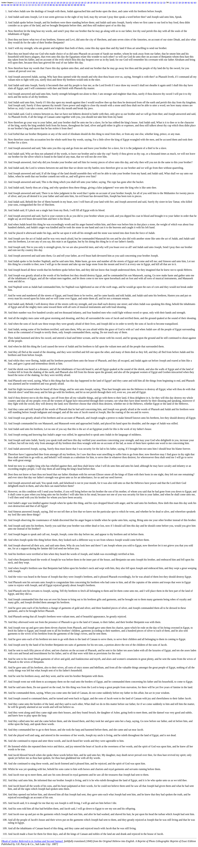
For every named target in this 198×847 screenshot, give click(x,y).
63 (195, 2)
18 (58, 2)
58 (180, 2)
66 (8, 5)
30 (94, 2)
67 (11, 5)
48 (149, 2)
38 (118, 2)
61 (189, 2)
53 (164, 2)
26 (82, 2)
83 (60, 5)
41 (128, 2)
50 (155, 2)
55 (171, 2)
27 (85, 2)
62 (192, 2)
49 (152, 2)
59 (183, 2)
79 (48, 5)
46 (143, 2)
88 (75, 5)
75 (36, 5)
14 (46, 2)
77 (42, 5)
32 (100, 2)
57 (177, 2)
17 (55, 2)
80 (51, 5)
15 (49, 2)
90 (81, 5)
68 (14, 5)
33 (103, 2)
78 (45, 5)
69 (17, 5)
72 (26, 5)
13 (43, 2)
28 (88, 2)
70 (20, 5)
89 (78, 5)
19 (61, 2)
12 (40, 2)
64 (2, 5)
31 (97, 2)
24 (76, 2)
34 (106, 2)
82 (57, 5)
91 (84, 5)
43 (134, 2)
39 (122, 2)
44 (137, 2)
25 (79, 2)
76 (39, 5)
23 (73, 2)
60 (186, 2)
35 (109, 2)
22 (70, 2)
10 (34, 2)
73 (29, 5)
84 (63, 5)
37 (116, 2)
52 (161, 2)
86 (69, 5)
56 (174, 2)
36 (113, 2)
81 (54, 5)
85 (66, 5)
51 (158, 2)
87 (72, 5)
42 (131, 2)
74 (33, 5)
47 (146, 2)
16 (52, 2)
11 (37, 2)
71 (23, 5)
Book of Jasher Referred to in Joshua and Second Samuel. (32, 841)
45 (140, 2)
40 (125, 2)
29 (91, 2)
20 (64, 2)
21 (67, 2)
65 (5, 5)
